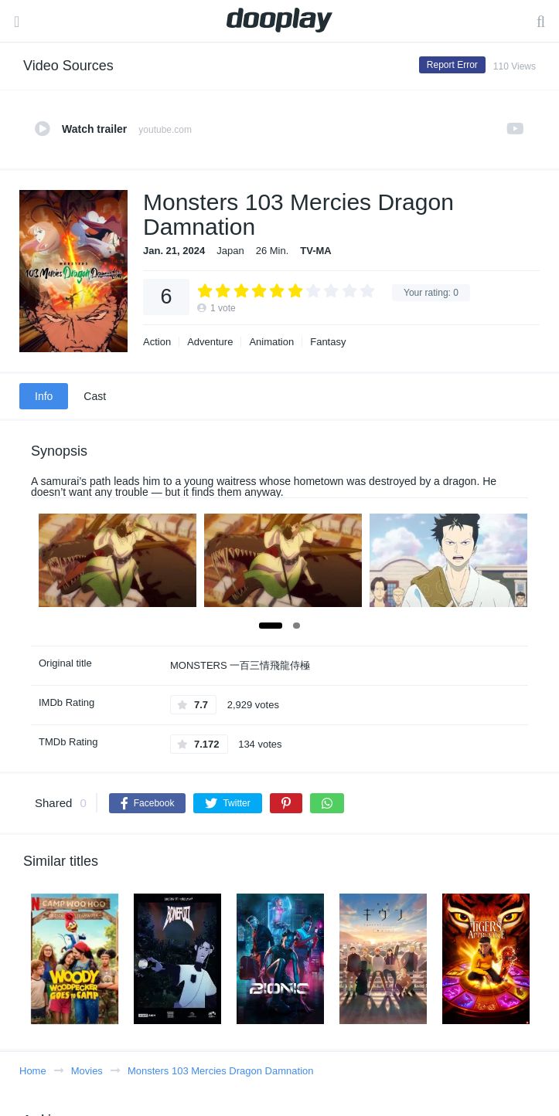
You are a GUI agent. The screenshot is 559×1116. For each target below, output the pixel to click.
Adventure (210, 342)
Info (44, 396)
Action (157, 342)
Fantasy (328, 342)
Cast (95, 396)
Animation (271, 342)
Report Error (452, 64)
